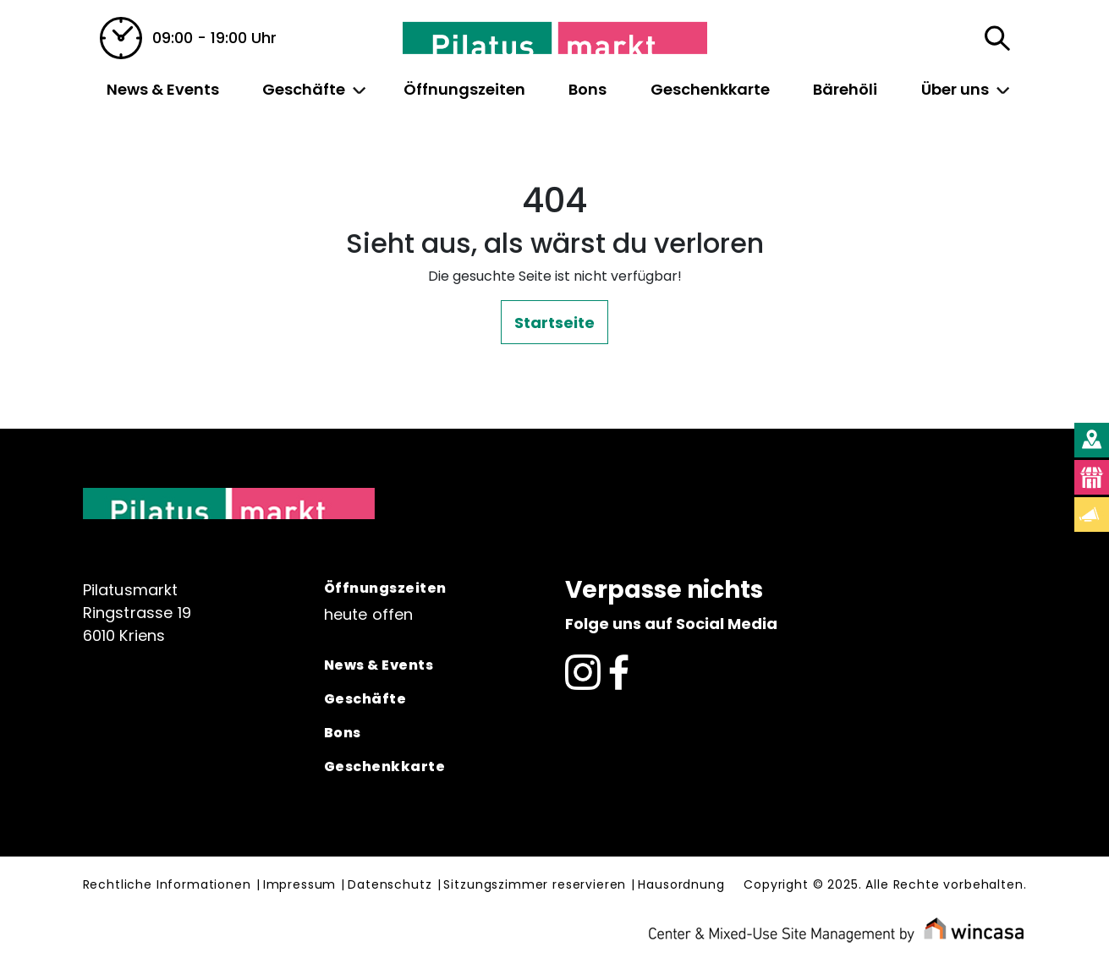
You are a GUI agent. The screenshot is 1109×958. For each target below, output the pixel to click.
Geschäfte (303, 89)
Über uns (955, 89)
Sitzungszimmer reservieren (534, 885)
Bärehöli (845, 89)
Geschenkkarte (710, 89)
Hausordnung (681, 885)
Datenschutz (389, 885)
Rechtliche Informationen (167, 885)
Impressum (300, 885)
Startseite (554, 322)
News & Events (163, 89)
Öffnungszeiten (464, 89)
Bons (587, 89)
